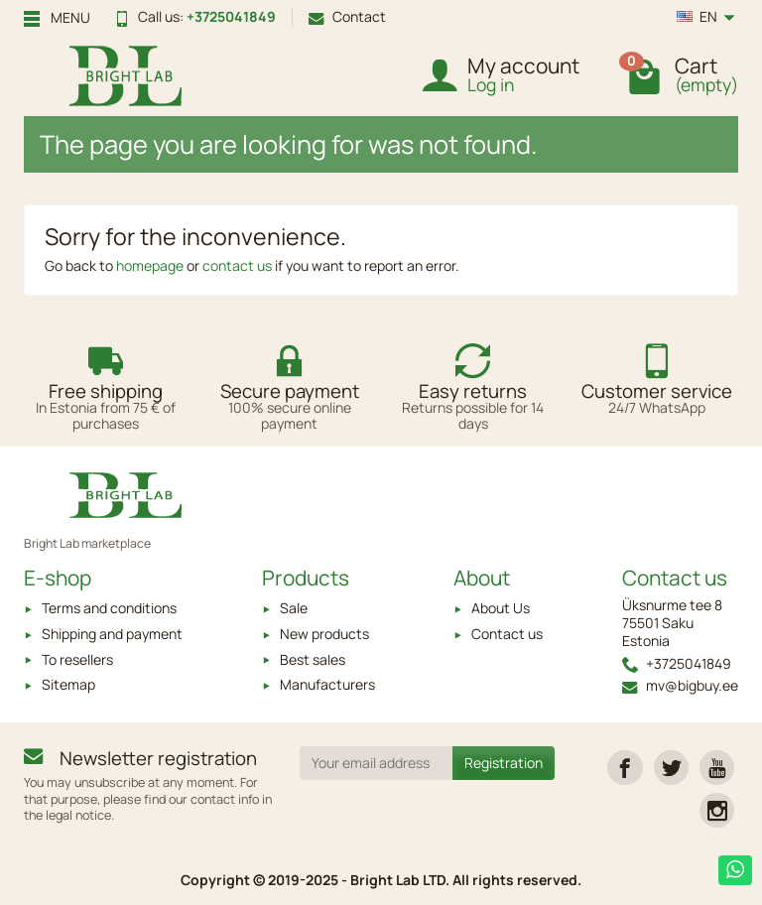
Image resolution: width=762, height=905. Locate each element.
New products (324, 633)
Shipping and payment (112, 633)
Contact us (507, 633)
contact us (237, 265)
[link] (624, 767)
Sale (294, 607)
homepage (150, 265)
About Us (500, 607)
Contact (347, 16)
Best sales (312, 659)
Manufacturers (327, 684)
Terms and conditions (109, 607)
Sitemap (68, 684)
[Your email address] (376, 763)
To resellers (77, 659)
